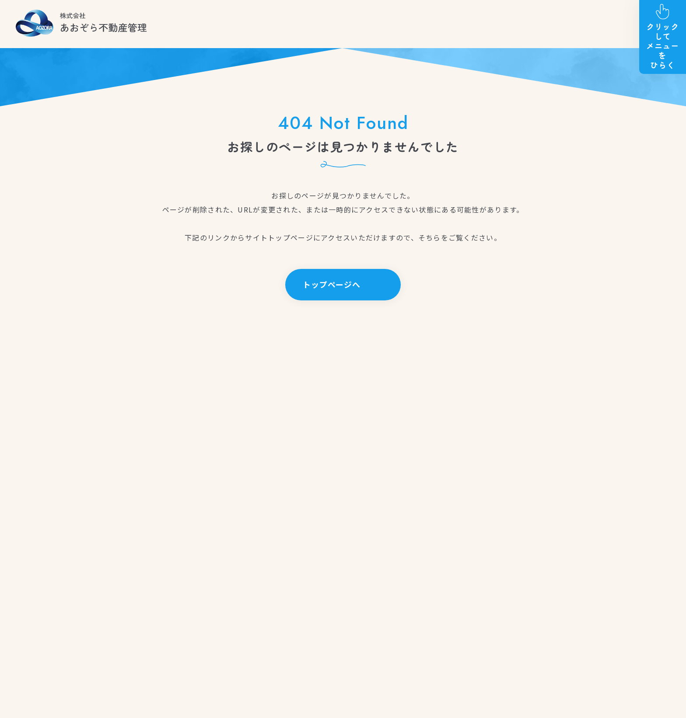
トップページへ (331, 284)
